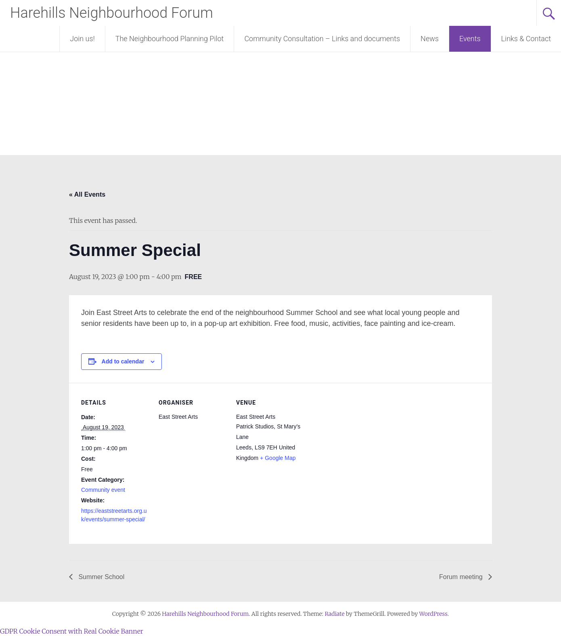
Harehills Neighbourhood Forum (111, 12)
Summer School (100, 576)
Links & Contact (526, 38)
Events (470, 38)
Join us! (82, 38)
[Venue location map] (356, 438)
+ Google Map (277, 458)
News (430, 38)
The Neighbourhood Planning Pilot (169, 38)
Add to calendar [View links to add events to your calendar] (123, 361)
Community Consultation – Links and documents (322, 38)
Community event (103, 490)
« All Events (87, 194)
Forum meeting (461, 576)
